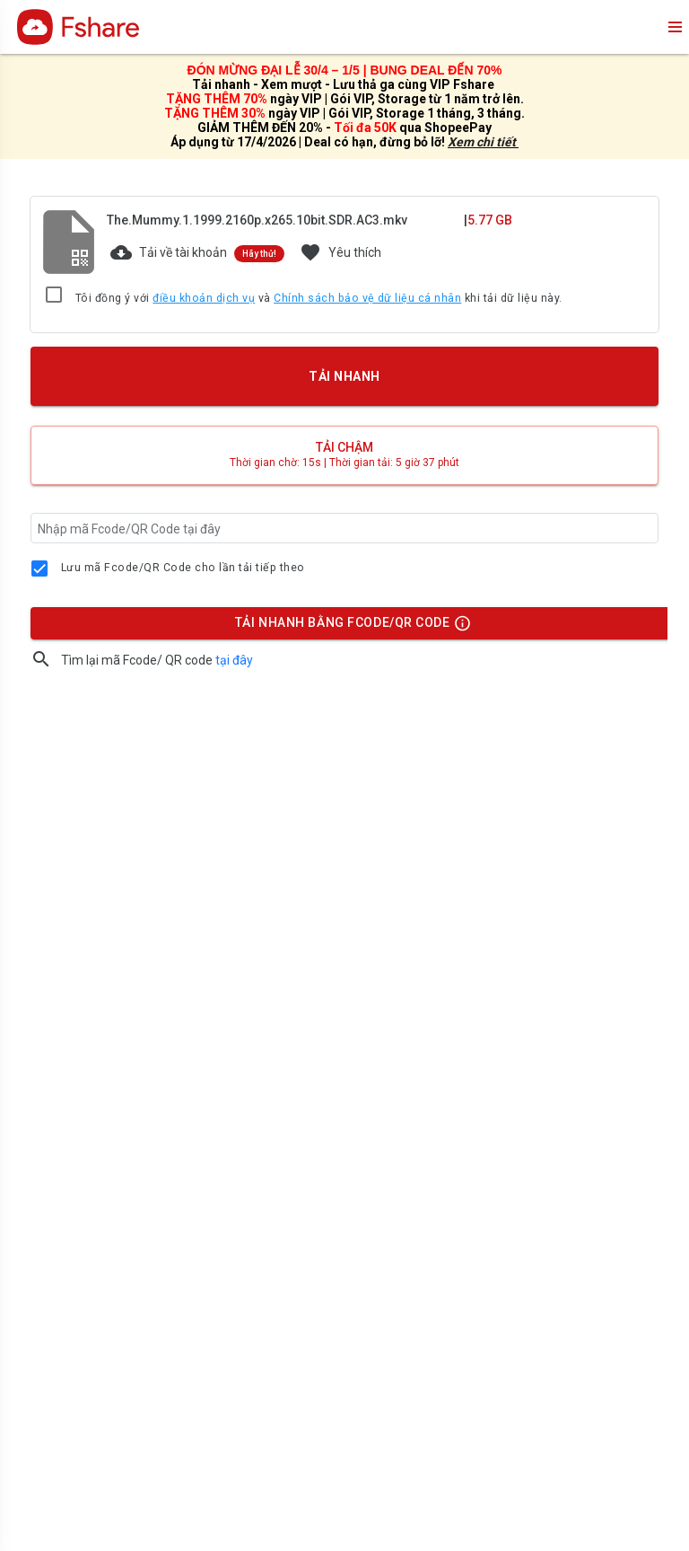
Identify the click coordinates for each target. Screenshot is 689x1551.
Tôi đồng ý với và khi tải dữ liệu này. (319, 299)
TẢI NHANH (344, 376)
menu (674, 27)
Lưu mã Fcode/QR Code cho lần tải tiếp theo (183, 567)
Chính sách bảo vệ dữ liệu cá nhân (367, 298)
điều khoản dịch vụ (204, 298)
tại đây (234, 660)
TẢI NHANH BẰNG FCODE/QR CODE (348, 626)
